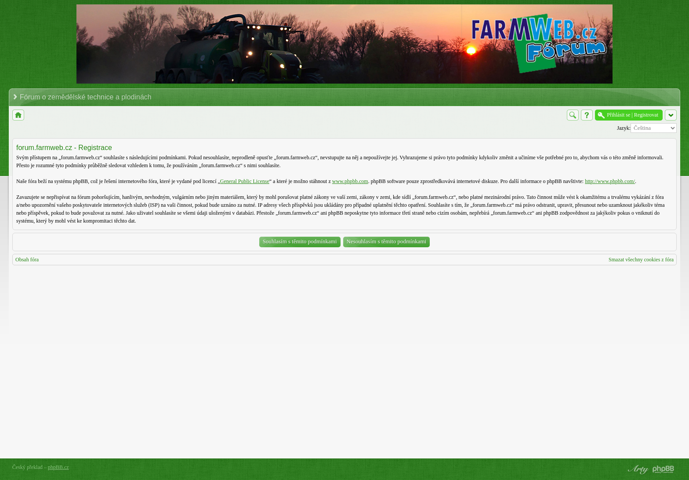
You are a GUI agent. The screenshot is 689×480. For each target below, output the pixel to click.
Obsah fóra (27, 259)
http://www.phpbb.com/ (610, 181)
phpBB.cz (58, 467)
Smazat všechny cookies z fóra (641, 259)
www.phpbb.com (350, 181)
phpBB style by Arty (637, 469)
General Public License (244, 181)
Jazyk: (624, 128)
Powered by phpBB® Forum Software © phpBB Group (663, 469)
